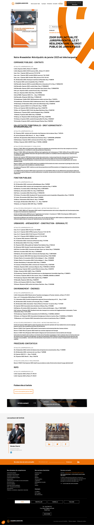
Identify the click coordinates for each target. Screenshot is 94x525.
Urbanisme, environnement (13, 474)
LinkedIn (49, 444)
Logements (37, 480)
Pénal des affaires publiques (13, 485)
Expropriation (10, 479)
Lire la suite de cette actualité (70, 483)
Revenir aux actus (56, 26)
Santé (36, 476)
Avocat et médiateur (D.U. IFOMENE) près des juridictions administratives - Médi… (11, 452)
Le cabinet (37, 491)
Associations (10, 488)
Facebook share (65, 444)
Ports (36, 483)
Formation (49, 3)
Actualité (55, 3)
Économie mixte (10, 482)
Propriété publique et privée (13, 477)
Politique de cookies (81, 521)
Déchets (37, 477)
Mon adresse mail (43, 462)
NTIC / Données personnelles (13, 486)
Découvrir (74, 4)
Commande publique (11, 472)
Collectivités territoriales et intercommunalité (17, 480)
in (78, 462)
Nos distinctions (38, 494)
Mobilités (37, 474)
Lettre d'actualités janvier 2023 (23, 391)
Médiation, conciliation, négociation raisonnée (17, 490)
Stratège (60, 3)
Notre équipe (38, 493)
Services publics (38, 479)
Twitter (57, 444)
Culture (36, 485)
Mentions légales (72, 521)
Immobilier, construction (12, 476)
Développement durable (40, 482)
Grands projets (38, 472)
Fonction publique (11, 483)
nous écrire (47, 514)
